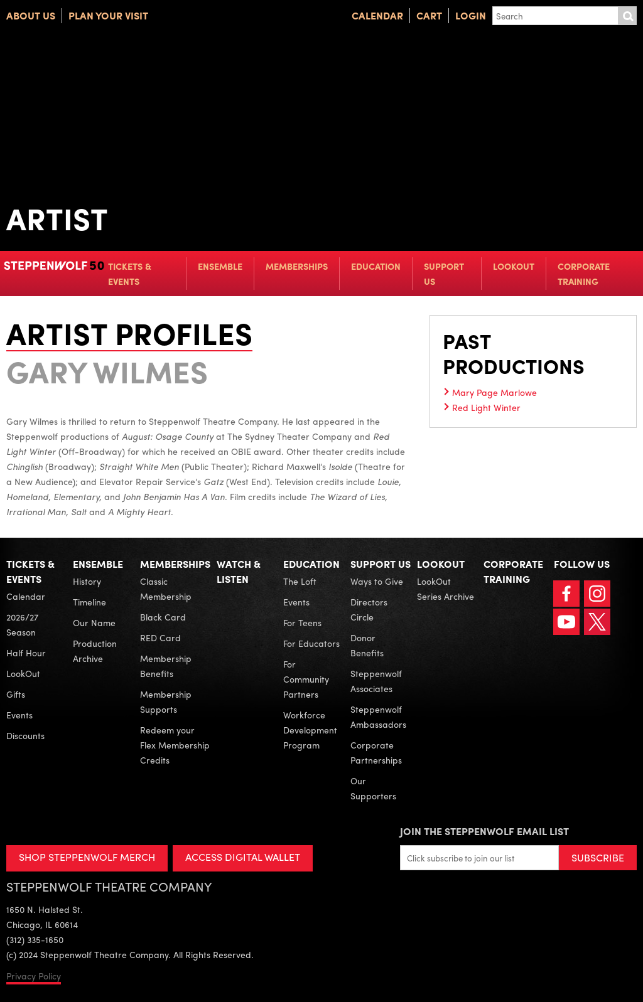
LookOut (513, 266)
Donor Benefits (367, 645)
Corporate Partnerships (376, 752)
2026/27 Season (22, 624)
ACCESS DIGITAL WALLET (242, 857)
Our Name (94, 622)
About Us (30, 15)
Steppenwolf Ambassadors (378, 716)
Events (19, 714)
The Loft (299, 581)
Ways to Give (376, 581)
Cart (429, 15)
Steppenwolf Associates (376, 681)
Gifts (15, 694)
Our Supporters (373, 788)
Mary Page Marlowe (494, 392)
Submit (627, 15)
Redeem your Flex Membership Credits (175, 744)
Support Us (444, 273)
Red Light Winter (486, 407)
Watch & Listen (239, 571)
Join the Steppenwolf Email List (484, 831)
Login (470, 15)
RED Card (160, 637)
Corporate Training (584, 273)
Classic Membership (166, 588)
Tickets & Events (129, 273)
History (87, 581)
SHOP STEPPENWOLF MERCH (87, 857)
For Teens (302, 622)
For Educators (311, 643)
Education (376, 266)
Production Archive (95, 650)
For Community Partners (306, 679)
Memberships (297, 266)
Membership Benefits (166, 666)
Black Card (163, 616)
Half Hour (26, 652)
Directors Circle (368, 609)
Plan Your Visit (108, 15)
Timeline (89, 601)
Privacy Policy (33, 975)
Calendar (377, 15)
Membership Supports (166, 701)
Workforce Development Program (310, 729)
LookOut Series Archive (445, 588)
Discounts (25, 735)
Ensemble (220, 266)
